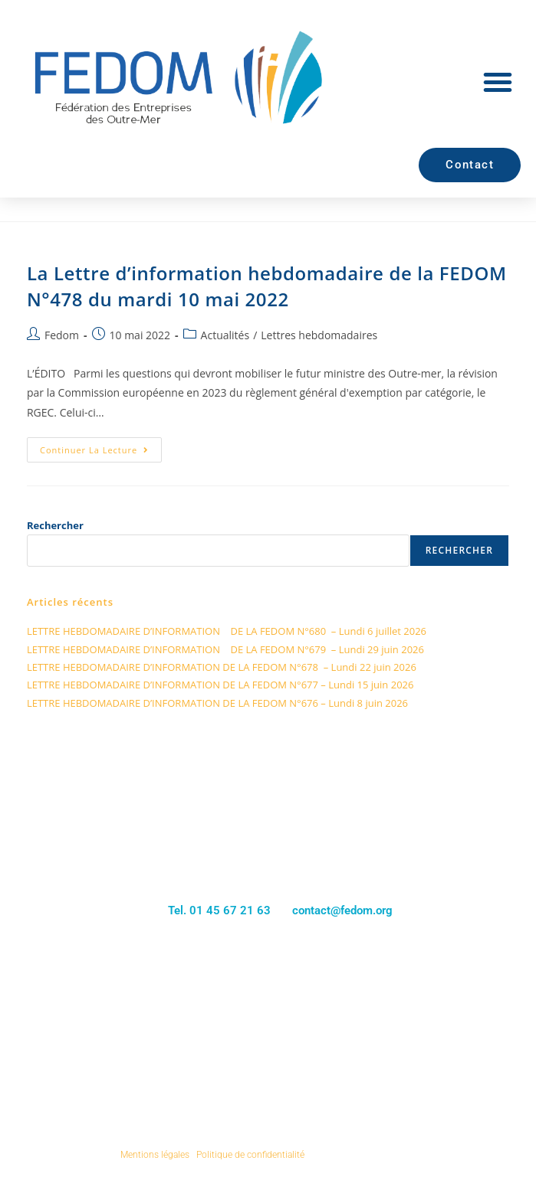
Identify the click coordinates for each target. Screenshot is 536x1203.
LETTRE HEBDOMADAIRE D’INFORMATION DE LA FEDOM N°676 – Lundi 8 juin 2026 (217, 703)
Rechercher (55, 525)
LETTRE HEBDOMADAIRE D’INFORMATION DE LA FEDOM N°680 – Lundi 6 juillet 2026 (226, 631)
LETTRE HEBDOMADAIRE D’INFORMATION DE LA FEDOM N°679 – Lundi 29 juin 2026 (225, 649)
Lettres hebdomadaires (319, 335)
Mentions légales (154, 1154)
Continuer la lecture (101, 446)
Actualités (225, 335)
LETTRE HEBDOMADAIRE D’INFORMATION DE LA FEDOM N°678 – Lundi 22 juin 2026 (221, 667)
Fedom (61, 335)
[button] (498, 82)
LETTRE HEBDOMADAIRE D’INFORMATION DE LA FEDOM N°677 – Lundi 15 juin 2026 (220, 684)
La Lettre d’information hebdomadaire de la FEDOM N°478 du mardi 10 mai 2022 (267, 286)
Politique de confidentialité (250, 1154)
